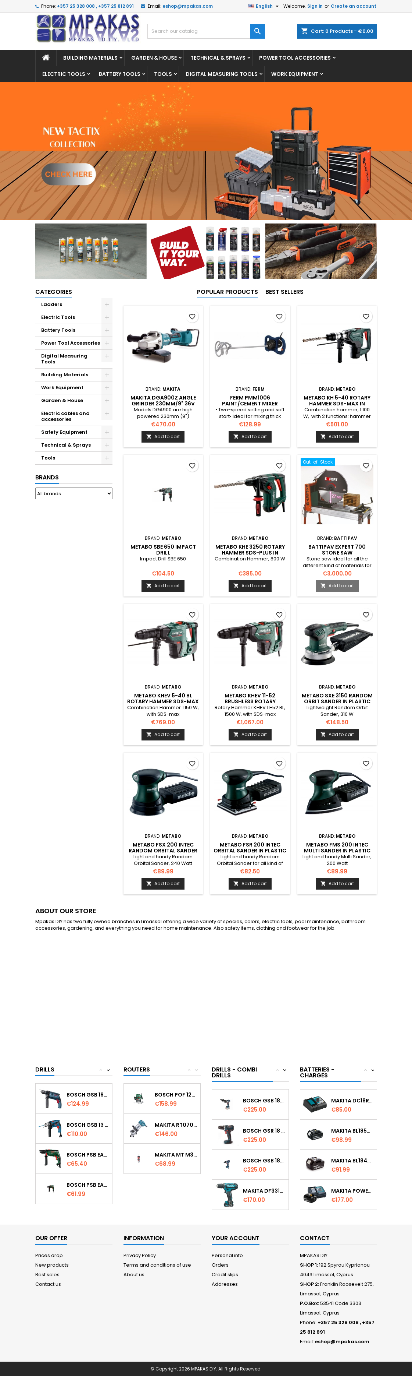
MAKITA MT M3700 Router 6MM (176, 1155)
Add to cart (163, 436)
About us (133, 1274)
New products (52, 1264)
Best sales (47, 1274)
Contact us (48, 1284)
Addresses (225, 1284)
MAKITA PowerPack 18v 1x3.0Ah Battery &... (352, 1191)
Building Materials (90, 57)
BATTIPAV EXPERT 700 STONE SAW (337, 549)
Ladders (51, 304)
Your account (235, 1238)
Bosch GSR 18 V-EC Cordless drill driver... (264, 1131)
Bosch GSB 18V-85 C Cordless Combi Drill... (264, 1101)
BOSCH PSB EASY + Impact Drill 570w (88, 1185)
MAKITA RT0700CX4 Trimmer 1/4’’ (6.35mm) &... (176, 1125)
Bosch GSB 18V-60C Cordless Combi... (264, 1161)
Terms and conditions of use (157, 1264)
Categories (53, 292)
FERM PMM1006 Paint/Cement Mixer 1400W (250, 403)
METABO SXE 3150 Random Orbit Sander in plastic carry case (337, 701)
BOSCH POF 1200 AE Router (176, 1095)
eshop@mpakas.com (187, 6)
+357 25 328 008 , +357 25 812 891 (95, 6)
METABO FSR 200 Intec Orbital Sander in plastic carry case (250, 850)
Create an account (353, 6)
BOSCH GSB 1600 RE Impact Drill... (88, 1095)
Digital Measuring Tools (222, 74)
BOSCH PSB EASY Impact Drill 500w (88, 1155)
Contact (315, 1238)
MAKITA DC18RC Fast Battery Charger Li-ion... (352, 1101)
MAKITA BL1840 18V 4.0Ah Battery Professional (352, 1161)
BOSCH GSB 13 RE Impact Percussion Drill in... (88, 1125)
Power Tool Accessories (295, 57)
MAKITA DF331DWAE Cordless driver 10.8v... (264, 1191)
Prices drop (49, 1255)
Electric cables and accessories (65, 416)
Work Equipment (294, 74)
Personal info (227, 1255)
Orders (220, 1264)
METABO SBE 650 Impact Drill (163, 549)
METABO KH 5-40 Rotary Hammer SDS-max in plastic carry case (337, 403)
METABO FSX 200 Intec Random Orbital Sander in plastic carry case (163, 850)
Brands (47, 477)
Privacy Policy (139, 1255)
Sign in (315, 6)
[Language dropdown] (264, 6)
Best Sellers (284, 292)
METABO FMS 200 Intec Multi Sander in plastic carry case (337, 850)
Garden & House (154, 57)
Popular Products (227, 292)
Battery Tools (119, 74)
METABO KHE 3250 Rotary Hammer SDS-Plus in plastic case (250, 552)
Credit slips (225, 1274)
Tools (163, 74)
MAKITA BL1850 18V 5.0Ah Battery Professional (352, 1131)
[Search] (206, 31)
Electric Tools (63, 74)
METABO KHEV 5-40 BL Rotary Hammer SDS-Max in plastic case (163, 701)
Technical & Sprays (218, 57)
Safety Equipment (64, 432)
